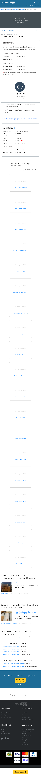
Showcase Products (27, 719)
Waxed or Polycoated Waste (22, 637)
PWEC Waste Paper (20, 459)
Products (11, 30)
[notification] (34, 2)
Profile (3, 30)
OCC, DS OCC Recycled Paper (21, 396)
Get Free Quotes (29, 5)
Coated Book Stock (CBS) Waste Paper (24, 187)
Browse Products (6, 717)
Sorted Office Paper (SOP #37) (21, 543)
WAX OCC (18, 583)
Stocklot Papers (20, 564)
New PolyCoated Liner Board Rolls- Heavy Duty (25, 613)
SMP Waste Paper (20, 480)
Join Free (24, 712)
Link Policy (25, 744)
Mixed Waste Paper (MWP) (20, 334)
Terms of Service (26, 735)
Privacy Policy (26, 740)
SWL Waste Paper (20, 501)
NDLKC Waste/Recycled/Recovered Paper (25, 376)
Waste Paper (7, 637)
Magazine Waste (20, 271)
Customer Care (5, 733)
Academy (24, 733)
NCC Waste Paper (20, 355)
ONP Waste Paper (20, 438)
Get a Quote (20, 772)
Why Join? (25, 715)
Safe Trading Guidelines (28, 729)
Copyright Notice (26, 742)
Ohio (26, 623)
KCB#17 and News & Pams (20, 250)
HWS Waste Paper (20, 229)
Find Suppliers (5, 715)
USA (30, 623)
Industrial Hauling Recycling (9, 623)
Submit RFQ (20, 680)
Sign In (37, 5)
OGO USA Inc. (5, 593)
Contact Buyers (26, 717)
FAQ (2, 729)
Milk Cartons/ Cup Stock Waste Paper (24, 313)
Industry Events (26, 731)
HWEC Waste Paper (20, 208)
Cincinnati (22, 623)
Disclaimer (25, 737)
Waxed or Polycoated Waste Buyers (16, 663)
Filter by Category (31, 169)
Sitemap (3, 731)
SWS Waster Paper (20, 522)
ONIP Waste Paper (20, 417)
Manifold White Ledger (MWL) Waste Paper (25, 292)
